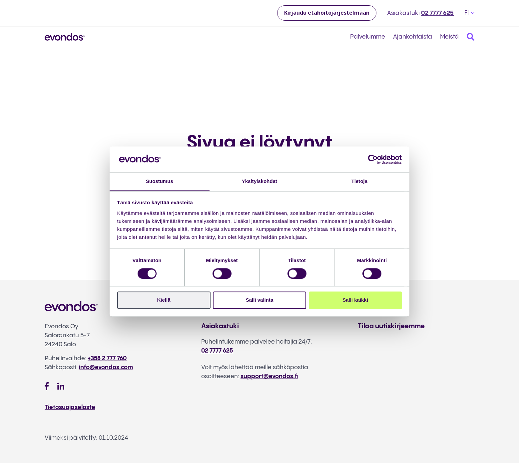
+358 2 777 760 (108, 358)
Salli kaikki (355, 300)
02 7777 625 (437, 13)
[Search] (470, 37)
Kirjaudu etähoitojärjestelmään (326, 12)
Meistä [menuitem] (449, 37)
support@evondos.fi (269, 376)
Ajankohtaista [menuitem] (412, 37)
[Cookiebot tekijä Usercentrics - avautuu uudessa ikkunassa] (373, 159)
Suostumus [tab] (160, 181)
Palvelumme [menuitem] (367, 37)
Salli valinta (259, 300)
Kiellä (163, 300)
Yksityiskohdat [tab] (259, 181)
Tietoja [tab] (359, 181)
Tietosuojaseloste (71, 407)
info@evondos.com (106, 367)
